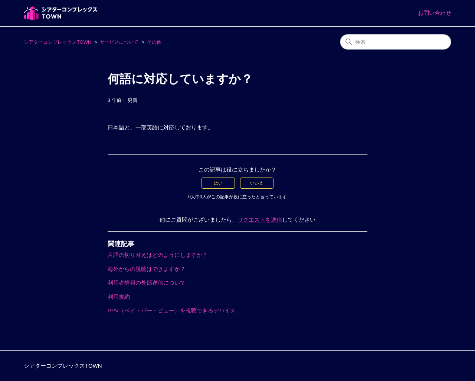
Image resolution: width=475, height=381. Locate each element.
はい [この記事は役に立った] (218, 183)
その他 (154, 42)
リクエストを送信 (260, 219)
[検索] (395, 41)
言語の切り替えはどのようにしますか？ (158, 255)
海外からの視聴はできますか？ (147, 269)
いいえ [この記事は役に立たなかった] (256, 183)
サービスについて (119, 42)
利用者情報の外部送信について (147, 282)
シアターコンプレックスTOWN (57, 42)
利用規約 (119, 297)
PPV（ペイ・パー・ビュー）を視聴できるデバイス (172, 310)
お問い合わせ (434, 13)
